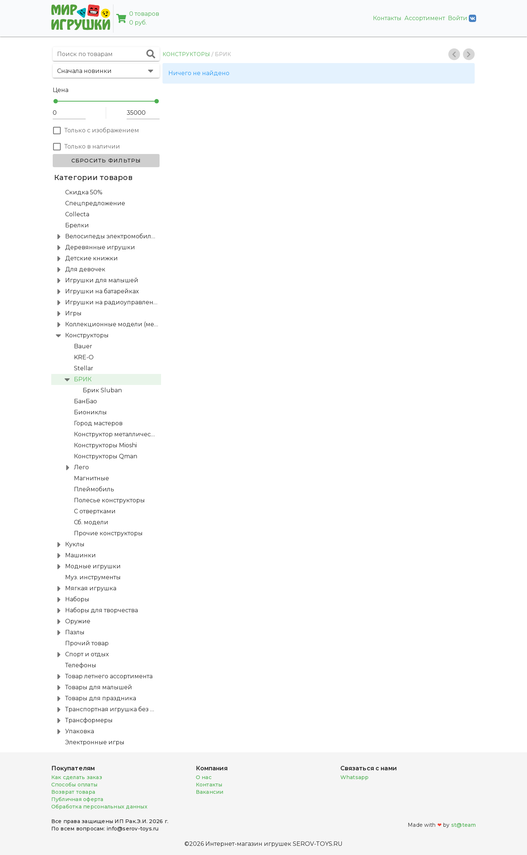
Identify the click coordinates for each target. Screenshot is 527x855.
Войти (462, 18)
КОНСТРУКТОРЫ (186, 54)
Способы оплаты (74, 784)
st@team (463, 825)
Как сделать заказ (76, 777)
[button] (106, 71)
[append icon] (150, 53)
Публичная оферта (77, 799)
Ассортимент (424, 18)
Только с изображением (101, 130)
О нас (204, 777)
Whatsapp (354, 777)
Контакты (387, 18)
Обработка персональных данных (99, 806)
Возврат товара (73, 792)
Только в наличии (92, 146)
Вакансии (210, 792)
